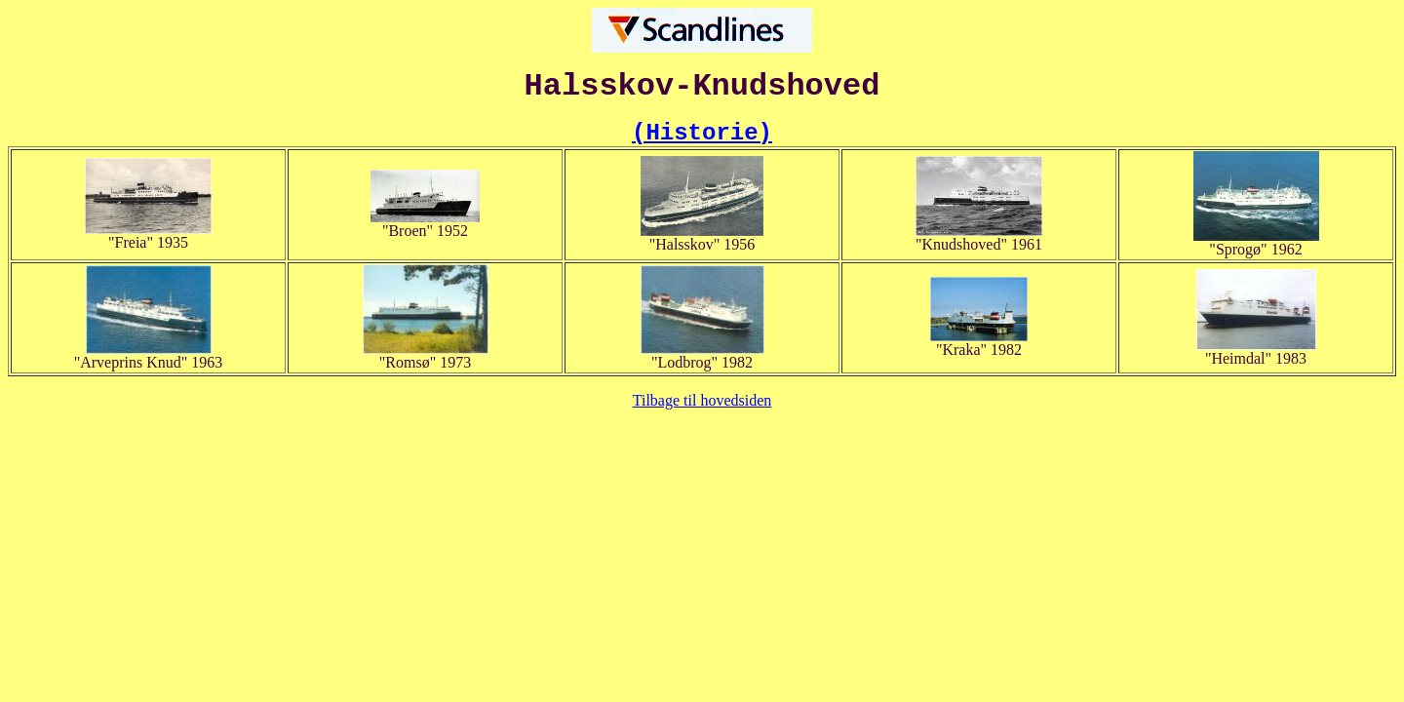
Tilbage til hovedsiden (702, 400)
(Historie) (702, 133)
